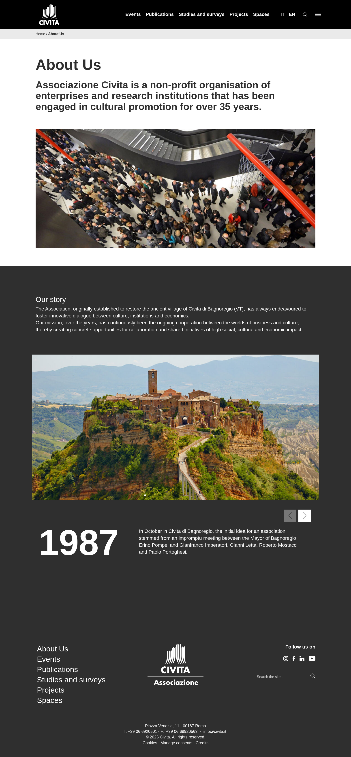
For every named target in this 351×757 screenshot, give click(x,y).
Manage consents (176, 743)
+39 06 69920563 (182, 731)
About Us (52, 648)
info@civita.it (214, 731)
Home (40, 34)
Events (133, 14)
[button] (145, 495)
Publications (160, 14)
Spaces (261, 14)
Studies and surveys (202, 14)
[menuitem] (133, 14)
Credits (202, 743)
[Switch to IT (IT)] (281, 14)
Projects (238, 14)
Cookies (150, 743)
